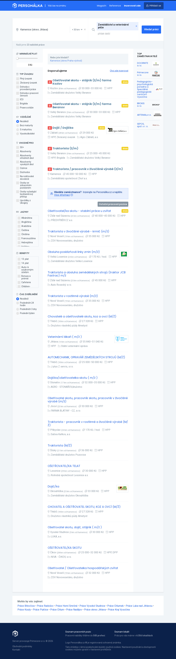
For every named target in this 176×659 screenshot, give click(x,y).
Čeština (23, 230)
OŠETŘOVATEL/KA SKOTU (65, 548)
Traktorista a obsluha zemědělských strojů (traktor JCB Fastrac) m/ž (87, 274)
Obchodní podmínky (22, 646)
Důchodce (23, 172)
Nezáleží (22, 121)
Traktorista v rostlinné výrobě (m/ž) (73, 296)
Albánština (25, 218)
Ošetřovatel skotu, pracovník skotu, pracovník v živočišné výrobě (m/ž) (88, 400)
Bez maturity (24, 125)
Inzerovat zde (132, 5)
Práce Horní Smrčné (66, 605)
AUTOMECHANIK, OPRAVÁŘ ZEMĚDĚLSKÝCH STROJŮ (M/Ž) (86, 357)
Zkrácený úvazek (26, 82)
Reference (115, 5)
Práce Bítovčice (26, 605)
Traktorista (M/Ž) (60, 445)
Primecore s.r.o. (142, 73)
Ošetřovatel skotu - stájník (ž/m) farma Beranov (82, 105)
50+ (20, 147)
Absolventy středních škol (25, 156)
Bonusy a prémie (24, 277)
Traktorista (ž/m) (65, 148)
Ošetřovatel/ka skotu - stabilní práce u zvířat (79, 211)
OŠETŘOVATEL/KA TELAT (64, 466)
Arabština (24, 226)
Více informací (62, 194)
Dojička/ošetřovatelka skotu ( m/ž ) (73, 378)
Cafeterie (24, 282)
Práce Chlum (57, 609)
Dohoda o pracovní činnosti (27, 94)
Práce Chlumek (115, 605)
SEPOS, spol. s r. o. (142, 125)
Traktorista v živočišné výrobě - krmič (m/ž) (78, 231)
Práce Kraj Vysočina (119, 609)
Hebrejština (25, 242)
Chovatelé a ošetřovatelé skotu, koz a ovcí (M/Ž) (82, 316)
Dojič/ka (53, 486)
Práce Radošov (45, 605)
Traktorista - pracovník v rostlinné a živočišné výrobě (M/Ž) (88, 423)
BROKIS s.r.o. (141, 104)
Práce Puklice (40, 609)
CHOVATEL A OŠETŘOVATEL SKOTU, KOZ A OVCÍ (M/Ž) (84, 507)
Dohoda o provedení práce (26, 88)
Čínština (23, 234)
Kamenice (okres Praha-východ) (66, 60)
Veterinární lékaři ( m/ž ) (65, 337)
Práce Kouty (24, 609)
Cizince (21, 168)
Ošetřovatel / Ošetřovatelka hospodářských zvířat (83, 568)
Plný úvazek (24, 78)
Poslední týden (25, 313)
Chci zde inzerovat (119, 70)
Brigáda (22, 103)
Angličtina (24, 222)
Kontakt (16, 649)
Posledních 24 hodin (25, 304)
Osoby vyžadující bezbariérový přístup (26, 194)
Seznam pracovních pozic (78, 631)
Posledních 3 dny (26, 309)
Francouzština (27, 238)
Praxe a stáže (25, 107)
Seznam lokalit (121, 631)
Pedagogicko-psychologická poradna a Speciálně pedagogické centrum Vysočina (145, 89)
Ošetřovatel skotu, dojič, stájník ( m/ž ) (75, 527)
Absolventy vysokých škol (25, 163)
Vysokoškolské (25, 133)
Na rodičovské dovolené (25, 177)
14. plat (23, 263)
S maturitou (24, 129)
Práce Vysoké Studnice (92, 605)
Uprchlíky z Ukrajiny (23, 201)
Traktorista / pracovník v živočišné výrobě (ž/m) (88, 169)
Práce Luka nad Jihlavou (139, 605)
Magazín (101, 5)
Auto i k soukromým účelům (25, 269)
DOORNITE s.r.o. (142, 64)
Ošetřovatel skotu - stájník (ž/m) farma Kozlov (82, 82)
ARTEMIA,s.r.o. (144, 115)
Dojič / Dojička (63, 127)
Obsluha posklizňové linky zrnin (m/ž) (74, 252)
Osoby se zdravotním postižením (23, 185)
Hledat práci (151, 29)
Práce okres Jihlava (95, 609)
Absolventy (23, 151)
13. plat (23, 259)
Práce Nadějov (74, 609)
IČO (19, 99)
